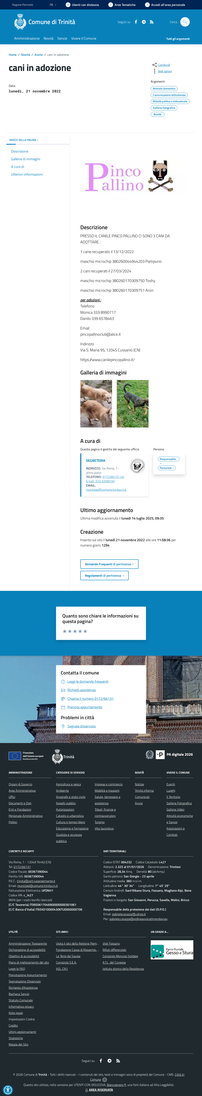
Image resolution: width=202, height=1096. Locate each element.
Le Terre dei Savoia (68, 956)
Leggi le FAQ (17, 968)
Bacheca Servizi (19, 994)
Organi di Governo (20, 784)
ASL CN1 (62, 968)
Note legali (16, 1012)
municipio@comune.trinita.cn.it (106, 489)
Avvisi (39, 54)
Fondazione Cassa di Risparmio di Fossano (83, 949)
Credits (13, 1025)
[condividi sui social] (161, 65)
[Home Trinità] (46, 22)
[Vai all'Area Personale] (165, 4)
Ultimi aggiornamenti (22, 1031)
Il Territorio (173, 796)
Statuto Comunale (21, 1000)
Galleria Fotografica (179, 803)
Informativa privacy (21, 1006)
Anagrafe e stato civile (70, 796)
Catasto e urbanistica (70, 815)
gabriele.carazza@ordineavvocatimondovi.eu (138, 918)
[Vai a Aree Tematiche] (122, 4)
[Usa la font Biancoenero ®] (82, 4)
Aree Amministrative (22, 790)
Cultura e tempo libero (70, 822)
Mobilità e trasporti (107, 790)
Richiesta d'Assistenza (23, 987)
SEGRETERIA (95, 460)
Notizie (139, 784)
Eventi (170, 784)
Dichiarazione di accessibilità (27, 949)
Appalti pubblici (66, 803)
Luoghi (170, 790)
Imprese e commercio (109, 784)
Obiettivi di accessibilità (24, 956)
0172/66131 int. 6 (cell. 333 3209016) (105, 478)
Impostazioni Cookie (22, 1019)
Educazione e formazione (72, 828)
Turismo (100, 822)
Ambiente (62, 790)
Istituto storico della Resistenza (123, 968)
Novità (25, 54)
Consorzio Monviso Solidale (120, 956)
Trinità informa (144, 790)
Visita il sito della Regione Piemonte (79, 943)
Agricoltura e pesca (68, 784)
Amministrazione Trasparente (28, 943)
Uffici (12, 796)
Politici (13, 822)
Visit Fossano (111, 943)
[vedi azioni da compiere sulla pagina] (162, 71)
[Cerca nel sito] (185, 22)
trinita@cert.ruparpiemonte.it (36, 881)
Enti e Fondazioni (20, 809)
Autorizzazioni (65, 809)
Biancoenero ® (116, 1084)
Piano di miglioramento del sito (29, 962)
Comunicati (142, 796)
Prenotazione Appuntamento (28, 975)
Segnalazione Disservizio (25, 981)
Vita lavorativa (104, 828)
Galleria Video (175, 809)
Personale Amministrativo (26, 815)
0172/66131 (22, 866)
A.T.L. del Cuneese (114, 962)
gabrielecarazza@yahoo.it (129, 914)
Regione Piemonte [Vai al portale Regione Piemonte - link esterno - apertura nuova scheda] (22, 5)
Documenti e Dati (20, 803)
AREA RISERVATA (98, 1089)
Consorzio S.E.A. (66, 962)
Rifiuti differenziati (114, 949)
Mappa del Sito (18, 1044)
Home (13, 54)
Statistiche (16, 1038)
